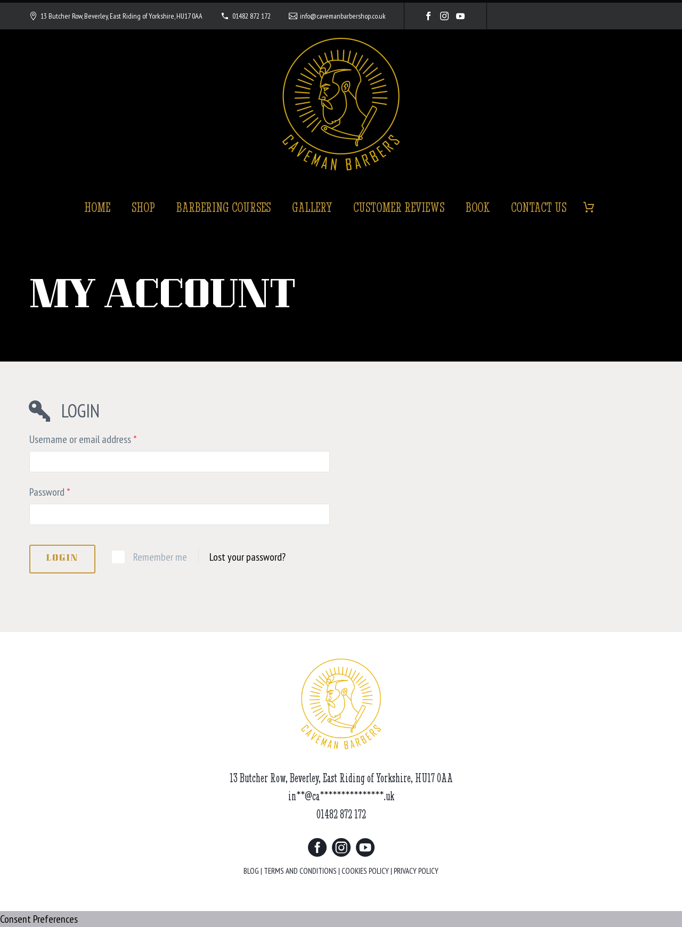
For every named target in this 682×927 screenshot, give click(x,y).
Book (478, 207)
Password (49, 492)
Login (62, 558)
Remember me (160, 557)
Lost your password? (247, 557)
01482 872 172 (251, 16)
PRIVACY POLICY (416, 871)
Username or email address (83, 439)
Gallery (312, 207)
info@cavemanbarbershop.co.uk (343, 16)
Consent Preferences (39, 919)
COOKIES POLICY (365, 871)
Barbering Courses (223, 207)
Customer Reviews (398, 207)
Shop (143, 207)
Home (97, 207)
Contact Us (538, 207)
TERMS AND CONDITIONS (300, 871)
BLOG (251, 871)
